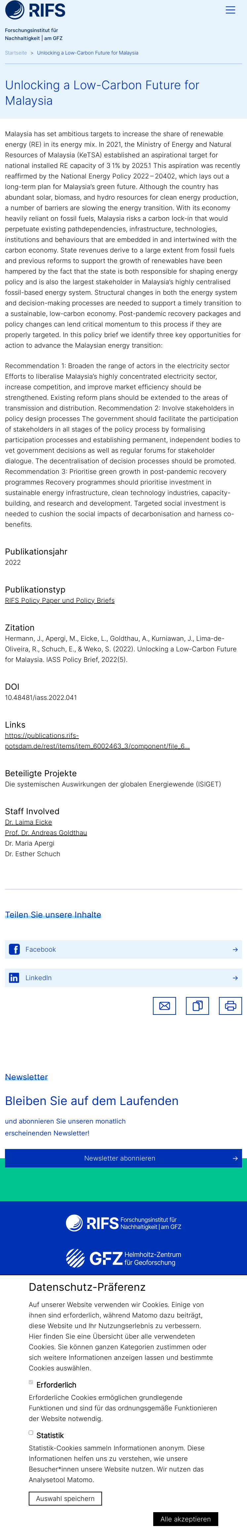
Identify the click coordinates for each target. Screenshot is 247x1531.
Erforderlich (56, 1385)
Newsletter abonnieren (120, 1158)
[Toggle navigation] (230, 10)
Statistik (50, 1435)
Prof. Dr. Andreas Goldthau (46, 833)
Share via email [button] (164, 1006)
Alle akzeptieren (185, 1519)
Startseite (16, 53)
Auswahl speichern (65, 1499)
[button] (197, 1006)
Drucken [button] (230, 1006)
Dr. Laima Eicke (28, 822)
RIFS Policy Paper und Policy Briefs (60, 600)
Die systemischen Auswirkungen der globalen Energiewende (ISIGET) (113, 784)
